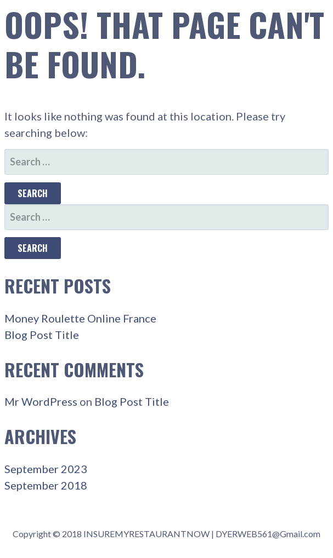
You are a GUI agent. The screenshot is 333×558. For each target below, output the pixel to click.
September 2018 (45, 485)
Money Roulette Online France (80, 318)
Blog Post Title (41, 334)
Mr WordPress (40, 401)
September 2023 (45, 468)
